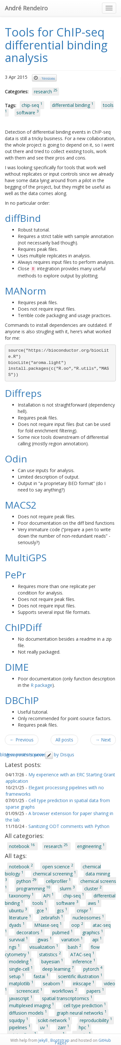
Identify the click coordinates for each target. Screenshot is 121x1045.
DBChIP (22, 700)
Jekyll (42, 1040)
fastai (41, 975)
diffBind (23, 218)
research (45, 91)
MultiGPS (25, 557)
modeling (20, 961)
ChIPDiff (23, 627)
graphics (92, 932)
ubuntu (18, 910)
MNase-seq (48, 924)
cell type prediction (85, 1005)
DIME (17, 667)
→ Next (103, 740)
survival (18, 939)
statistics (50, 953)
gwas (44, 939)
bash (74, 946)
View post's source (29, 754)
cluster (92, 888)
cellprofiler (58, 880)
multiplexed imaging (31, 1005)
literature (20, 917)
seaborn (53, 983)
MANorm (25, 290)
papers (95, 990)
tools (39, 902)
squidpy (18, 1019)
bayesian (52, 961)
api (97, 939)
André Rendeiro (26, 8)
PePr (15, 574)
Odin (16, 458)
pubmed (62, 932)
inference (84, 961)
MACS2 (20, 505)
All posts (64, 740)
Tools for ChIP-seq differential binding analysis (56, 45)
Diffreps (23, 393)
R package (41, 685)
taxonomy (21, 895)
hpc (84, 1027)
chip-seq (32, 105)
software (27, 112)
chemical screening (54, 873)
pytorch (92, 968)
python (26, 880)
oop (77, 924)
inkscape (83, 983)
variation (72, 939)
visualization (43, 946)
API (48, 895)
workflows (64, 990)
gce (41, 910)
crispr (84, 910)
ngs (14, 946)
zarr (63, 1027)
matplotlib (21, 983)
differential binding (72, 105)
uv (44, 1027)
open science (57, 866)
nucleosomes (88, 917)
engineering (91, 846)
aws (93, 902)
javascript (20, 997)
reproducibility (96, 1019)
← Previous (22, 740)
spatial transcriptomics (67, 997)
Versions (48, 78)
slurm (67, 888)
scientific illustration (80, 975)
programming (33, 888)
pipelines (19, 1027)
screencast (29, 990)
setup (16, 975)
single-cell (21, 968)
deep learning (58, 968)
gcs (62, 910)
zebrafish (52, 917)
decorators (29, 932)
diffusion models (28, 1012)
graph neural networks (81, 1012)
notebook (22, 846)
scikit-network (54, 1019)
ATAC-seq (82, 953)
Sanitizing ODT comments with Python (68, 826)
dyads (17, 924)
